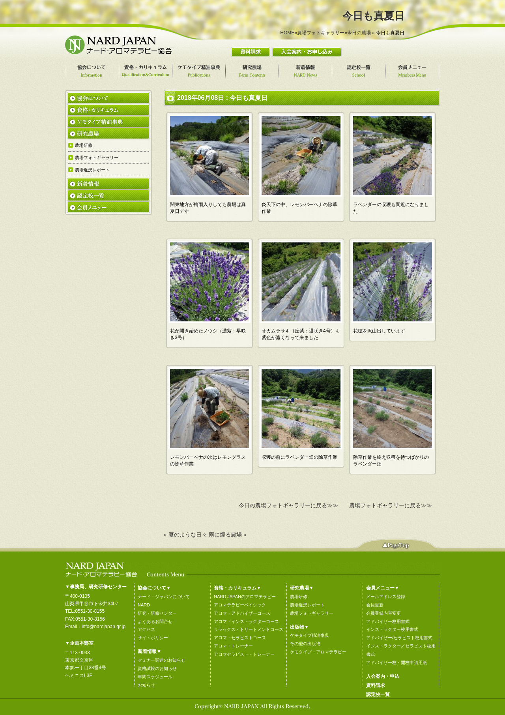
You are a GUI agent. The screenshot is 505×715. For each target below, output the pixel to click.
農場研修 (298, 596)
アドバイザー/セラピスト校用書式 (399, 637)
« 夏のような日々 (185, 534)
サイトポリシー (153, 637)
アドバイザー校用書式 (388, 621)
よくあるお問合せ (155, 621)
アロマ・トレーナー (233, 646)
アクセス (146, 629)
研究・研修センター (157, 613)
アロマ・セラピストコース (240, 637)
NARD (144, 604)
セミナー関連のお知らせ (161, 660)
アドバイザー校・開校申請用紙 (396, 662)
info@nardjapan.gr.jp (103, 626)
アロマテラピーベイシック (240, 604)
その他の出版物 (305, 643)
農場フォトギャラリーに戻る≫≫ (390, 505)
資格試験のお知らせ (157, 668)
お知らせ (146, 685)
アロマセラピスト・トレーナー (244, 654)
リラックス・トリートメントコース (248, 629)
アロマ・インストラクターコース (246, 621)
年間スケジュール (155, 676)
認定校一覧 (378, 694)
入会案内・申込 (382, 676)
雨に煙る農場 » (228, 534)
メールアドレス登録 (385, 596)
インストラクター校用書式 (392, 629)
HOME (287, 33)
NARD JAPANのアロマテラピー (245, 596)
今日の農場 (359, 33)
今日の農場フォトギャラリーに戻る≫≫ (288, 505)
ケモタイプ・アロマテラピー (318, 651)
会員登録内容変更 (383, 613)
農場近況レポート (307, 604)
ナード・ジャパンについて (164, 596)
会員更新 (374, 604)
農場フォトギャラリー (320, 33)
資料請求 (375, 685)
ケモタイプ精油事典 (309, 635)
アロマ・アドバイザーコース (242, 613)
